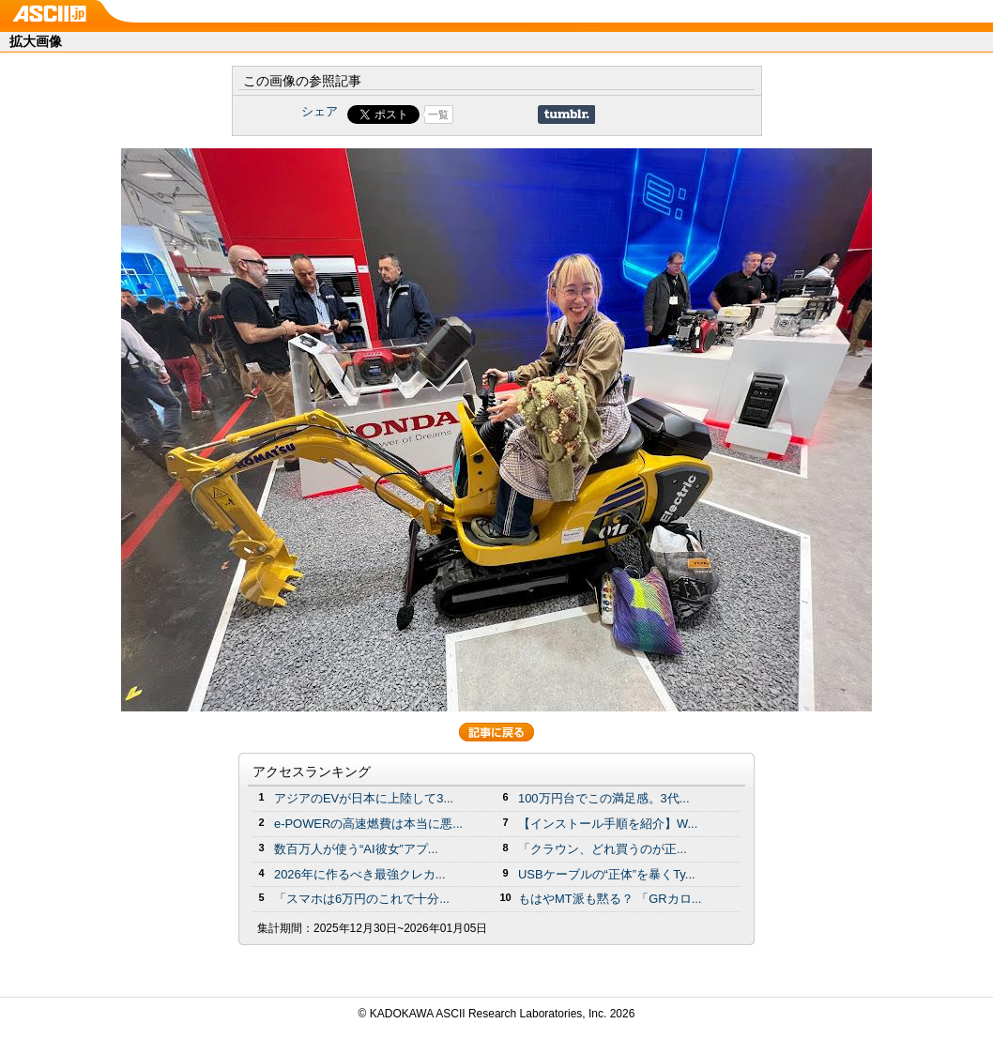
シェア (319, 111)
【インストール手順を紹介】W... (607, 824)
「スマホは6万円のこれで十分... (362, 899)
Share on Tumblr (566, 114)
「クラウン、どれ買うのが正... (602, 849)
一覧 (438, 114)
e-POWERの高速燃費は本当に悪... (368, 824)
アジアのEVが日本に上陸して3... (363, 798)
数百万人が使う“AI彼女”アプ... (356, 849)
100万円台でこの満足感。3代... (604, 798)
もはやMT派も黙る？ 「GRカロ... (609, 899)
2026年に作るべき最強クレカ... (360, 874)
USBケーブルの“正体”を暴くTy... (606, 874)
